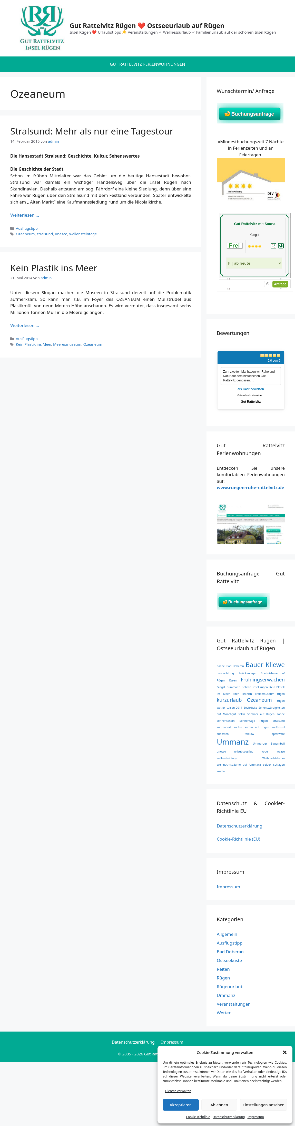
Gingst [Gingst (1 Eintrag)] (221, 687)
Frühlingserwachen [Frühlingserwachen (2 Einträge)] (263, 679)
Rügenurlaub (230, 986)
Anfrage (280, 284)
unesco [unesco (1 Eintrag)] (221, 751)
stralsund (45, 234)
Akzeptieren (181, 1104)
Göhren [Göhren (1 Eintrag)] (246, 687)
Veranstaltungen (234, 1004)
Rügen (223, 978)
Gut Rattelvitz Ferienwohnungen (147, 64)
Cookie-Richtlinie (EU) (238, 839)
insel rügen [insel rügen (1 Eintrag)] (260, 687)
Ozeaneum (25, 234)
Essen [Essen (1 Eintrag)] (233, 680)
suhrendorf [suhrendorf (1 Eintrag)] (224, 727)
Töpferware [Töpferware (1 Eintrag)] (277, 734)
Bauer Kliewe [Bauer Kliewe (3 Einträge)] (265, 664)
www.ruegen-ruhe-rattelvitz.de (250, 487)
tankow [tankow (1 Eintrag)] (249, 734)
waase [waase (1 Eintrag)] (281, 751)
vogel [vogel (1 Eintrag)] (265, 751)
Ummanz (226, 995)
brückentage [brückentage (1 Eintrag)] (247, 673)
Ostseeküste (229, 960)
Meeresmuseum (67, 344)
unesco (61, 234)
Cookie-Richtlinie (198, 1117)
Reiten (223, 969)
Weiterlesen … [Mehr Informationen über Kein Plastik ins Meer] (24, 325)
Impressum (255, 1117)
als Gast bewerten (251, 389)
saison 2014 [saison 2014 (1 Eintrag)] (234, 707)
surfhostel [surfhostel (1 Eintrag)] (278, 727)
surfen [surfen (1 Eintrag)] (238, 727)
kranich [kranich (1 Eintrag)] (247, 694)
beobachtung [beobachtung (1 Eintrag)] (225, 673)
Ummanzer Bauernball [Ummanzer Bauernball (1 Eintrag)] (269, 743)
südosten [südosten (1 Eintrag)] (223, 734)
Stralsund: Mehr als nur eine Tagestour (91, 131)
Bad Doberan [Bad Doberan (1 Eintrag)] (235, 666)
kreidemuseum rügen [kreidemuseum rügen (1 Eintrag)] (270, 694)
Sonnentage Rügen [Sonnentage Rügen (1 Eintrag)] (254, 721)
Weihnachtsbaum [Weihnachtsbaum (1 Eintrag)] (273, 758)
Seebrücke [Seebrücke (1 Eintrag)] (250, 707)
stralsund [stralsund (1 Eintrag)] (279, 721)
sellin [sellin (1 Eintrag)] (241, 714)
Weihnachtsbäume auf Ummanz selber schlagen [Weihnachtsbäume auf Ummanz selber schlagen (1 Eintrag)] (251, 764)
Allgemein (227, 934)
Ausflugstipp (27, 228)
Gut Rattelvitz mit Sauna (254, 224)
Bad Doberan (230, 952)
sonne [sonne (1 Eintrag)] (281, 714)
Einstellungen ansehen (263, 1104)
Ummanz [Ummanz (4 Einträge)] (233, 742)
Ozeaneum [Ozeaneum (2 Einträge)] (259, 700)
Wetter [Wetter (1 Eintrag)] (221, 771)
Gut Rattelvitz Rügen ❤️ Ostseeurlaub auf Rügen (147, 25)
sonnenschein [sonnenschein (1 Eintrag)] (225, 721)
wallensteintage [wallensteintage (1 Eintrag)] (227, 758)
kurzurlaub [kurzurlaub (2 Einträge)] (229, 700)
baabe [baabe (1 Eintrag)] (221, 666)
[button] (284, 1052)
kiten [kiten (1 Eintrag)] (236, 694)
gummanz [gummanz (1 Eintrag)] (233, 687)
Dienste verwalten (178, 1091)
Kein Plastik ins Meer (53, 268)
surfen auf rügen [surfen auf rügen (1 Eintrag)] (257, 727)
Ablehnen (219, 1104)
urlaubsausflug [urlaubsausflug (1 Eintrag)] (243, 751)
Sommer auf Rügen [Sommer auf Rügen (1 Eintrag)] (260, 714)
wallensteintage (83, 234)
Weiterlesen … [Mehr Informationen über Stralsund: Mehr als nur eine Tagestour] (24, 215)
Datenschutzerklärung (229, 1117)
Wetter (224, 1013)
